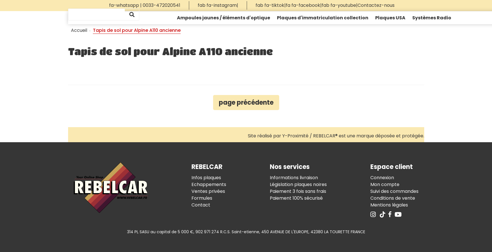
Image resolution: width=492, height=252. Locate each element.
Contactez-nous (376, 5)
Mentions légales (389, 205)
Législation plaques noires (298, 184)
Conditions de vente (392, 198)
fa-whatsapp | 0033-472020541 (144, 5)
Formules (201, 198)
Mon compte (384, 184)
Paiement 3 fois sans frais (298, 191)
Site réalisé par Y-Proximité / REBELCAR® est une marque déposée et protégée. (336, 136)
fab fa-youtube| (340, 5)
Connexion (382, 177)
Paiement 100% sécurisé (296, 198)
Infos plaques (206, 177)
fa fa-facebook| (304, 5)
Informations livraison (294, 177)
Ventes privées (208, 191)
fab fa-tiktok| (271, 5)
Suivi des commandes (394, 191)
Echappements (208, 184)
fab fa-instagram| (218, 5)
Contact (200, 205)
